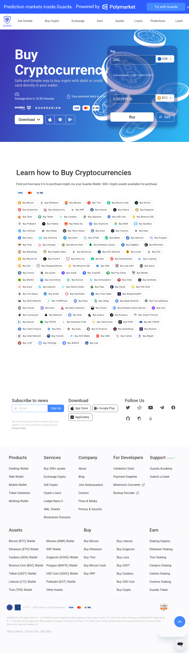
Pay (112, 51)
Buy (132, 117)
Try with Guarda (166, 7)
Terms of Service (15, 631)
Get (112, 90)
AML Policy (45, 631)
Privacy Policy (19, 428)
